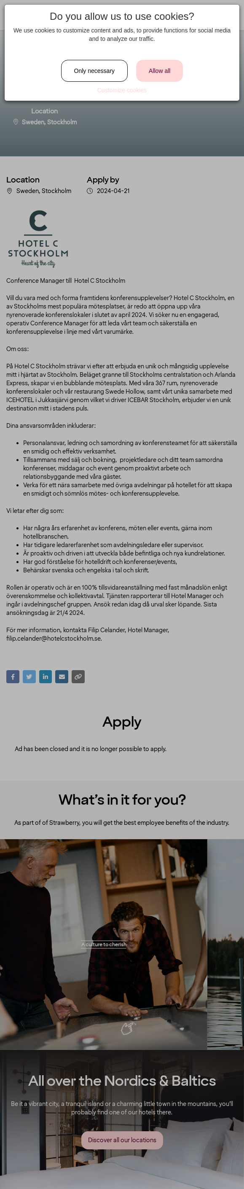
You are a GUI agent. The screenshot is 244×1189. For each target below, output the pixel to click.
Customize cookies (122, 90)
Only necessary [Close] (94, 70)
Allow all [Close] (159, 70)
